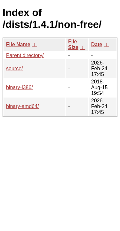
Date (96, 44)
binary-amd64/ (22, 106)
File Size (73, 44)
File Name (18, 44)
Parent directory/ (25, 55)
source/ (14, 68)
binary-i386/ (19, 87)
